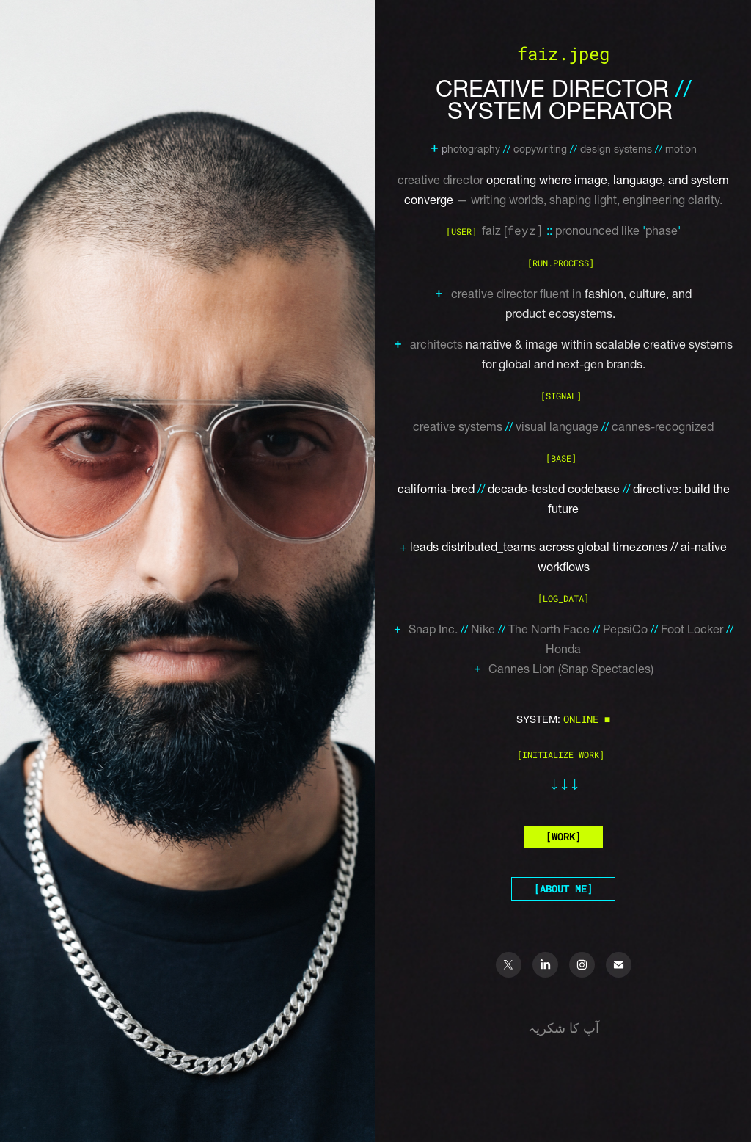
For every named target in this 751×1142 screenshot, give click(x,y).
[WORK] (563, 836)
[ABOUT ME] (563, 888)
